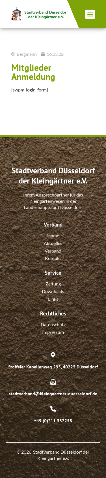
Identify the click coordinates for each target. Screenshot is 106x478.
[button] (90, 14)
